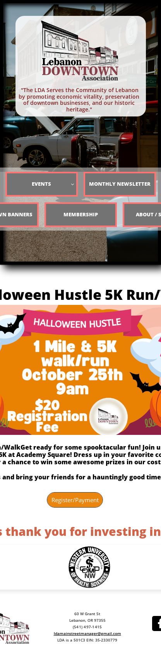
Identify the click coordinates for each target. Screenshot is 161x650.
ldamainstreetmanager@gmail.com (87, 633)
